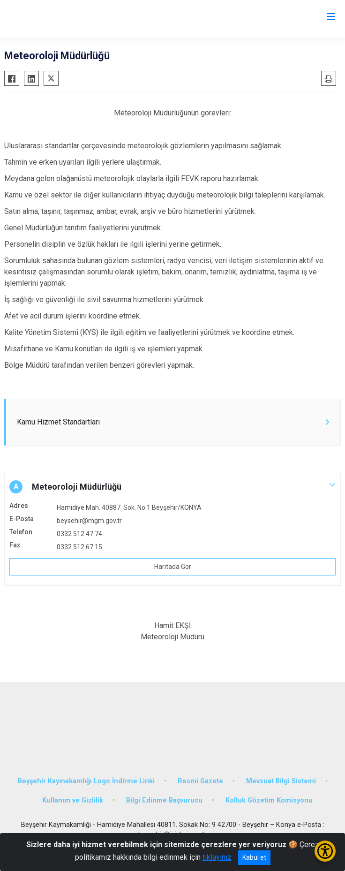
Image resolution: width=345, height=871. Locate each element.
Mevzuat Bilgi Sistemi (281, 781)
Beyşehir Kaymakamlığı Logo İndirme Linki (86, 781)
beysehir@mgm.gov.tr (89, 520)
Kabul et (254, 857)
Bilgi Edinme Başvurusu (164, 800)
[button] (172, 486)
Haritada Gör (172, 566)
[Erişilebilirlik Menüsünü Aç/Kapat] (325, 851)
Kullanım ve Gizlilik (72, 800)
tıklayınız (217, 857)
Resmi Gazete (200, 781)
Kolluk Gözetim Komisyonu (269, 800)
